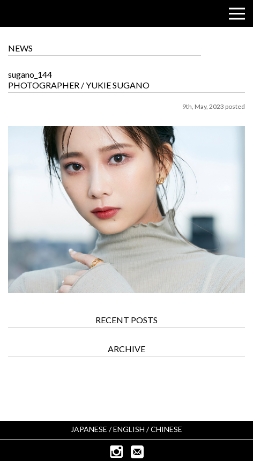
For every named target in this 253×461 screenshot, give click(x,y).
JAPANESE (89, 429)
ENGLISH (129, 429)
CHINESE (166, 429)
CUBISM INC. (40, 14)
